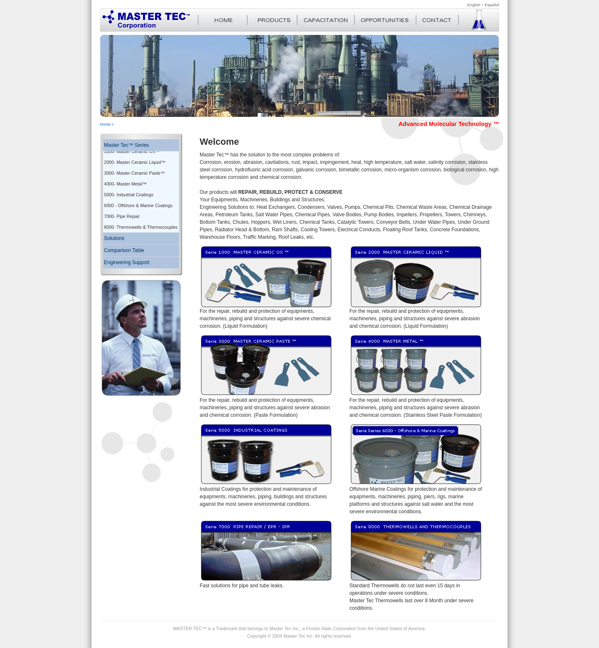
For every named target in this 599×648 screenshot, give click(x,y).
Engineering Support (126, 258)
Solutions (114, 234)
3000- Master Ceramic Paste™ (134, 168)
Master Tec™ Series (126, 145)
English (473, 4)
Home (105, 124)
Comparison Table (124, 246)
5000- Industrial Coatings (128, 190)
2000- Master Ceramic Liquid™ (134, 158)
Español (492, 4)
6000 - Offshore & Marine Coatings (138, 201)
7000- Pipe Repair (122, 212)
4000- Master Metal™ (125, 179)
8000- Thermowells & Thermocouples (141, 222)
